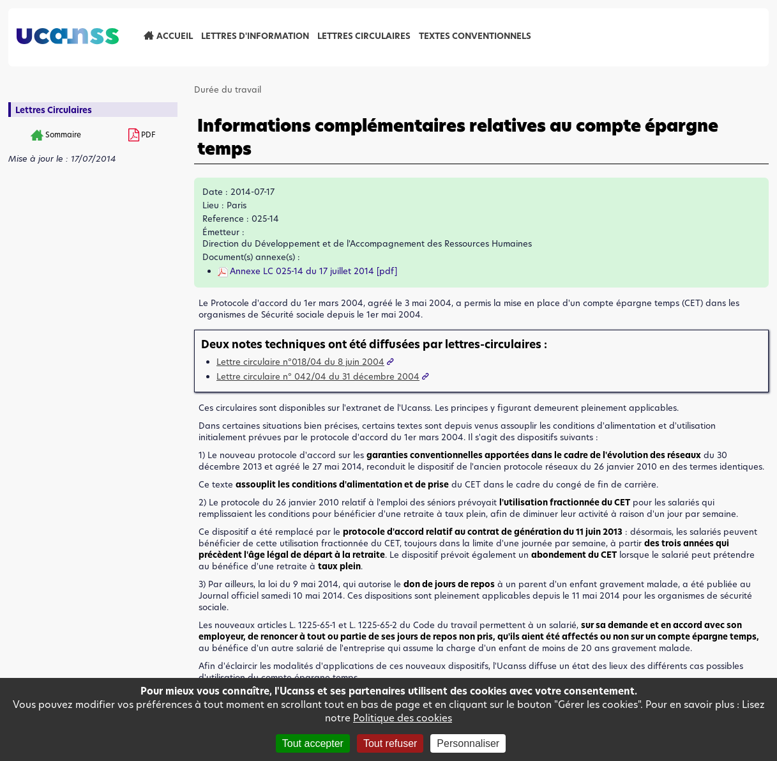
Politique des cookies (402, 718)
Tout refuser (390, 743)
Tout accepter (312, 743)
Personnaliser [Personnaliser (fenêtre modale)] (468, 743)
